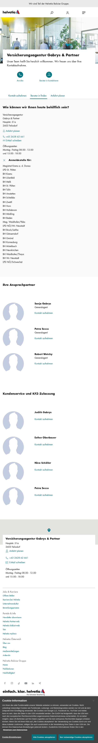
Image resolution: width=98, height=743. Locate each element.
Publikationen (8, 668)
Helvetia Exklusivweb (11, 625)
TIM (4, 629)
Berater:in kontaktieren (48, 80)
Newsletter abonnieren (12, 617)
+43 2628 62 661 (18, 557)
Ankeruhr (6, 655)
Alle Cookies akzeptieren (44, 737)
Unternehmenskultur (11, 603)
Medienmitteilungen (11, 651)
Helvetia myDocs (9, 633)
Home (5, 664)
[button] (49, 160)
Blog (4, 647)
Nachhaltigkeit (9, 672)
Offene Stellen (8, 595)
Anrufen (20, 80)
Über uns (6, 643)
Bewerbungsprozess (11, 607)
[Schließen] (93, 701)
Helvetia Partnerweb (11, 621)
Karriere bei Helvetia (11, 599)
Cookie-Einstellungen (11, 737)
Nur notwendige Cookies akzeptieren (76, 737)
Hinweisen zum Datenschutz (15, 730)
